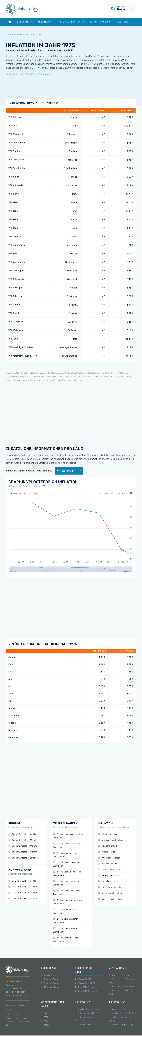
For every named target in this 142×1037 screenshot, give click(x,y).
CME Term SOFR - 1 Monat (22, 881)
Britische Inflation (108, 852)
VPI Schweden (16, 296)
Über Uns (122, 21)
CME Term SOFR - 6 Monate (22, 893)
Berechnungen (100, 21)
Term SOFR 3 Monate (86, 991)
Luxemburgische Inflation (111, 887)
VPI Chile (13, 125)
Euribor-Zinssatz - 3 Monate (22, 846)
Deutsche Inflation (108, 864)
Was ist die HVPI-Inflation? (122, 1013)
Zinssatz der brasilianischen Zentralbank (67, 845)
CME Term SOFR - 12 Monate (23, 899)
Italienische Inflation (109, 875)
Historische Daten (71, 21)
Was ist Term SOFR (85, 983)
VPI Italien (13, 219)
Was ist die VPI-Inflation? (87, 1009)
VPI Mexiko (14, 253)
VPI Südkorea (15, 330)
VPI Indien (13, 176)
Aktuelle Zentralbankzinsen (122, 975)
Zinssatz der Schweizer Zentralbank (65, 930)
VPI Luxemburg (16, 245)
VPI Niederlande (17, 262)
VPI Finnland (15, 151)
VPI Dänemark (15, 134)
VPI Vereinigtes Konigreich (22, 355)
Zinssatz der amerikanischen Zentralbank (68, 836)
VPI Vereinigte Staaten (20, 347)
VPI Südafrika (15, 321)
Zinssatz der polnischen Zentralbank (65, 911)
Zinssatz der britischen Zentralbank (65, 855)
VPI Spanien (15, 313)
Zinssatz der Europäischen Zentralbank (67, 874)
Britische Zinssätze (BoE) (122, 986)
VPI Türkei (13, 338)
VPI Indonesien (16, 185)
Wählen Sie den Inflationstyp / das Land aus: (29, 470)
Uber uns (10, 1009)
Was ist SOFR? (83, 979)
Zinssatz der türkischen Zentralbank (65, 940)
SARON (45, 1013)
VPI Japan (13, 228)
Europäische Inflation (109, 869)
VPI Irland (13, 193)
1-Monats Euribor (50, 979)
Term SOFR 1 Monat (85, 987)
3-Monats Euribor (50, 983)
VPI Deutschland (17, 142)
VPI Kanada (14, 236)
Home (8, 34)
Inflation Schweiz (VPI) (86, 1025)
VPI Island (13, 202)
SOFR (45, 1021)
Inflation (45, 21)
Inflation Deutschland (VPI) (88, 1013)
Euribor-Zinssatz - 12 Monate (23, 858)
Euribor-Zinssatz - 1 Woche (22, 834)
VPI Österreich (16, 279)
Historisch (29, 34)
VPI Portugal (15, 287)
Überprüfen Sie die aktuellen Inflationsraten (28, 74)
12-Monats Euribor (51, 987)
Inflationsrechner (107, 834)
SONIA (45, 1025)
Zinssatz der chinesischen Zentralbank (66, 864)
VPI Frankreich (16, 159)
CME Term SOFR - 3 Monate (22, 887)
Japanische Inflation (109, 881)
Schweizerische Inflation (111, 899)
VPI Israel (13, 211)
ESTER (45, 1017)
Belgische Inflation (108, 846)
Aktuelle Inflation (118, 1009)
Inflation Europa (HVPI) (121, 1025)
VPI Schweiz (15, 304)
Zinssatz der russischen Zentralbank (65, 921)
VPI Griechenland (17, 168)
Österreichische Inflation (111, 893)
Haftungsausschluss (15, 1005)
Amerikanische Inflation (110, 840)
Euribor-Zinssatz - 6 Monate (22, 852)
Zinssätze (24, 21)
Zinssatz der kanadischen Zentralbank (66, 892)
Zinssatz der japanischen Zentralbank (66, 883)
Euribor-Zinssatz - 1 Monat (22, 840)
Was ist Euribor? (50, 975)
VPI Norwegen (16, 270)
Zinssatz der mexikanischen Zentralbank (67, 902)
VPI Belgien (14, 117)
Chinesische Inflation (109, 858)
